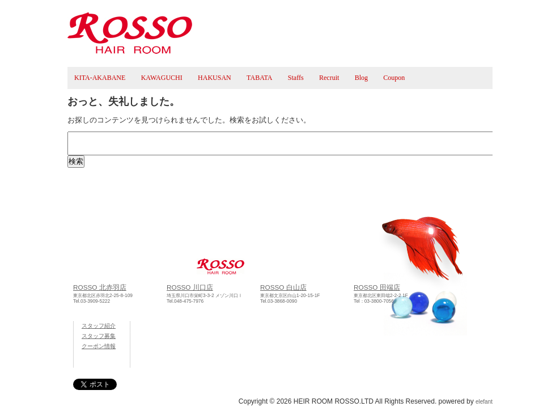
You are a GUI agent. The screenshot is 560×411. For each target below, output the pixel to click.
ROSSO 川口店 (190, 287)
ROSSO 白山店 (283, 287)
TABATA (259, 78)
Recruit (329, 78)
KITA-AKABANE (99, 78)
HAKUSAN (214, 78)
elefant (484, 402)
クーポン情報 (99, 346)
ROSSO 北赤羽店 (99, 287)
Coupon (394, 78)
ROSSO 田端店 (377, 287)
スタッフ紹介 (99, 326)
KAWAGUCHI (162, 78)
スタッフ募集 (99, 336)
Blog (361, 78)
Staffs (296, 78)
